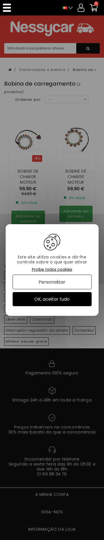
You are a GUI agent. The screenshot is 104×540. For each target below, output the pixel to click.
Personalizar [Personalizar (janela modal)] (52, 282)
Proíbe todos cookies (52, 269)
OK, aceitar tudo (52, 299)
